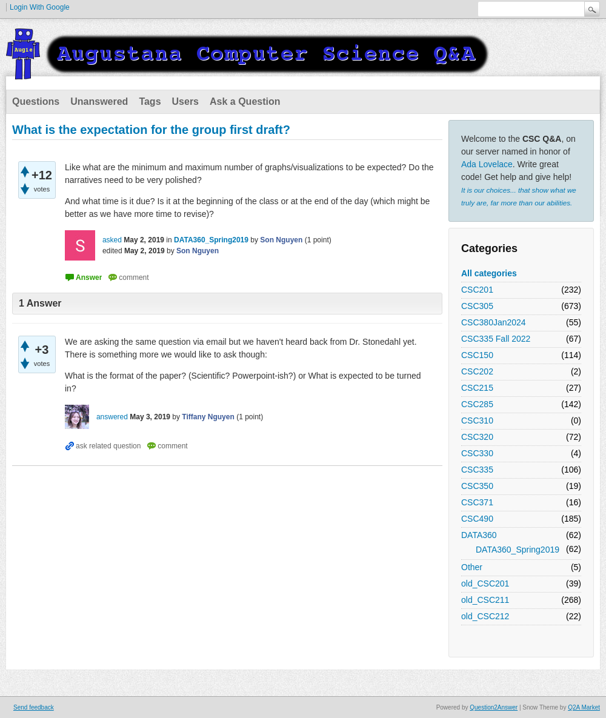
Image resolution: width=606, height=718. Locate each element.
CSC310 (477, 420)
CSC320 (477, 437)
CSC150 (477, 355)
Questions (35, 101)
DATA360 (479, 535)
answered (112, 417)
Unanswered (99, 101)
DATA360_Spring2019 (517, 549)
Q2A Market (584, 707)
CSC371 (477, 502)
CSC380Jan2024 (493, 322)
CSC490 (477, 519)
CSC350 (477, 486)
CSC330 (477, 453)
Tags (150, 101)
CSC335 (477, 469)
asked (112, 240)
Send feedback (33, 707)
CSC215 (477, 388)
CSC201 (477, 289)
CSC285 (477, 404)
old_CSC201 (485, 583)
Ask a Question (245, 101)
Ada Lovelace (487, 164)
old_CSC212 (485, 616)
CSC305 (477, 306)
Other (471, 567)
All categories (489, 273)
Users (185, 101)
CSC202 (477, 371)
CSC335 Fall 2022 (495, 339)
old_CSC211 (485, 600)
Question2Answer (494, 707)
